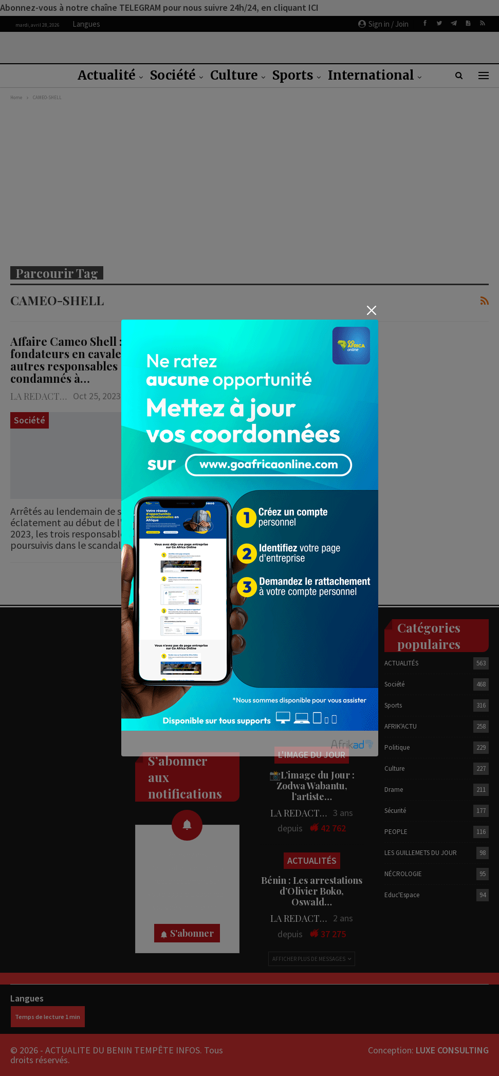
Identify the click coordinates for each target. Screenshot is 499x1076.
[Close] (371, 310)
